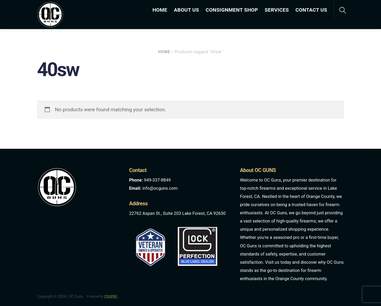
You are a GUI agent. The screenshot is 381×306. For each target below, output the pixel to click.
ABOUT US (186, 10)
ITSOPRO (110, 296)
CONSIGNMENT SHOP (232, 10)
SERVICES (277, 10)
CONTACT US (311, 10)
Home (164, 52)
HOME (159, 10)
